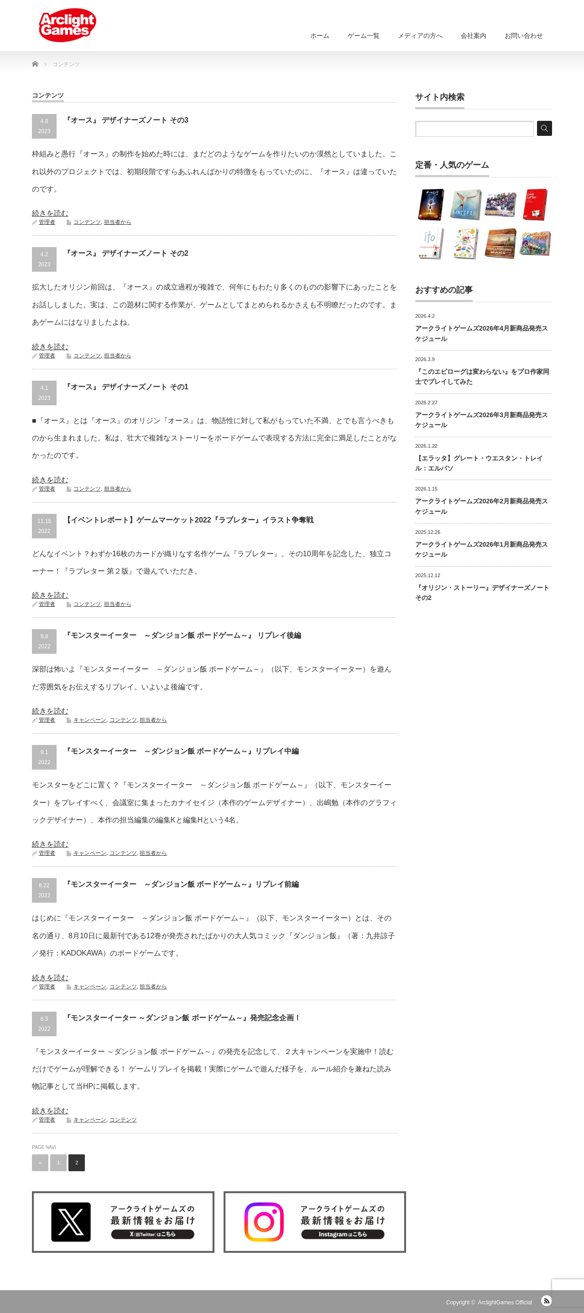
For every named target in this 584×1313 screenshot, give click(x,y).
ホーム (319, 35)
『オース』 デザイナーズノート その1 (125, 387)
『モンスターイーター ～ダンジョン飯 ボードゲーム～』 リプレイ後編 (182, 635)
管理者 (47, 222)
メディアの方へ (420, 35)
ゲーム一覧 (364, 35)
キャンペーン (89, 720)
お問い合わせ (524, 35)
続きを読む (50, 213)
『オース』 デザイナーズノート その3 (125, 120)
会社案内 (473, 35)
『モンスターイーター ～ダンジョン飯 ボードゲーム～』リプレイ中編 (181, 751)
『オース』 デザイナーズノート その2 (125, 253)
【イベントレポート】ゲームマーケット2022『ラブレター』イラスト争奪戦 (188, 520)
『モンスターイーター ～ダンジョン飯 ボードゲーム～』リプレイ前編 (181, 884)
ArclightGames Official (505, 1302)
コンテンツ (87, 222)
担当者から (117, 222)
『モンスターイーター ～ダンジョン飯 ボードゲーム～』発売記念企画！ (182, 1018)
